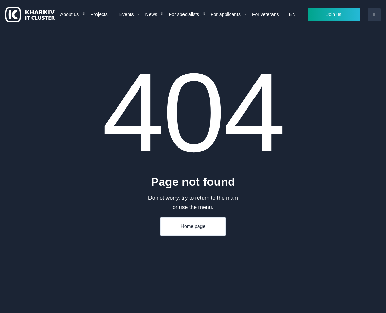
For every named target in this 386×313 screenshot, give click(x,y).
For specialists (184, 14)
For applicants (226, 14)
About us (69, 14)
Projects (99, 14)
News (151, 14)
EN (292, 14)
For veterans (265, 14)
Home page (193, 226)
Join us (333, 14)
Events (126, 14)
